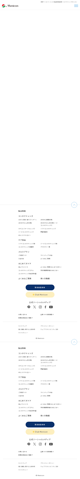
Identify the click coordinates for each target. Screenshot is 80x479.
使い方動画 (45, 278)
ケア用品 (22, 240)
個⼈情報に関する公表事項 (26, 329)
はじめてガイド (24, 263)
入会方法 (21, 259)
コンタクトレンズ (25, 216)
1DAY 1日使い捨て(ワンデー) (27, 220)
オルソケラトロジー (24, 235)
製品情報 (22, 211)
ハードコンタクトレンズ (26, 232)
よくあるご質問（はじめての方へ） (51, 267)
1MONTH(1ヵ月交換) (25, 223)
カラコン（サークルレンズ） (26, 229)
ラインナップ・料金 (46, 255)
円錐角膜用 (44, 232)
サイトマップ (22, 326)
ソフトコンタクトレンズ (48, 229)
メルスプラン (23, 252)
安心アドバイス (23, 267)
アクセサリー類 (45, 247)
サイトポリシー (23, 333)
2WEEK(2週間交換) (47, 220)
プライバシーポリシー (47, 326)
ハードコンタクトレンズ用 (49, 244)
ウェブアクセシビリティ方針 (49, 329)
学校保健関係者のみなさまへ (50, 270)
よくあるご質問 (45, 259)
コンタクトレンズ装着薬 (26, 247)
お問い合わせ (22, 314)
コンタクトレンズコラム (26, 270)
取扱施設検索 (40, 287)
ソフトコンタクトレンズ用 (26, 244)
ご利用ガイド (22, 255)
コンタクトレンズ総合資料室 (27, 274)
